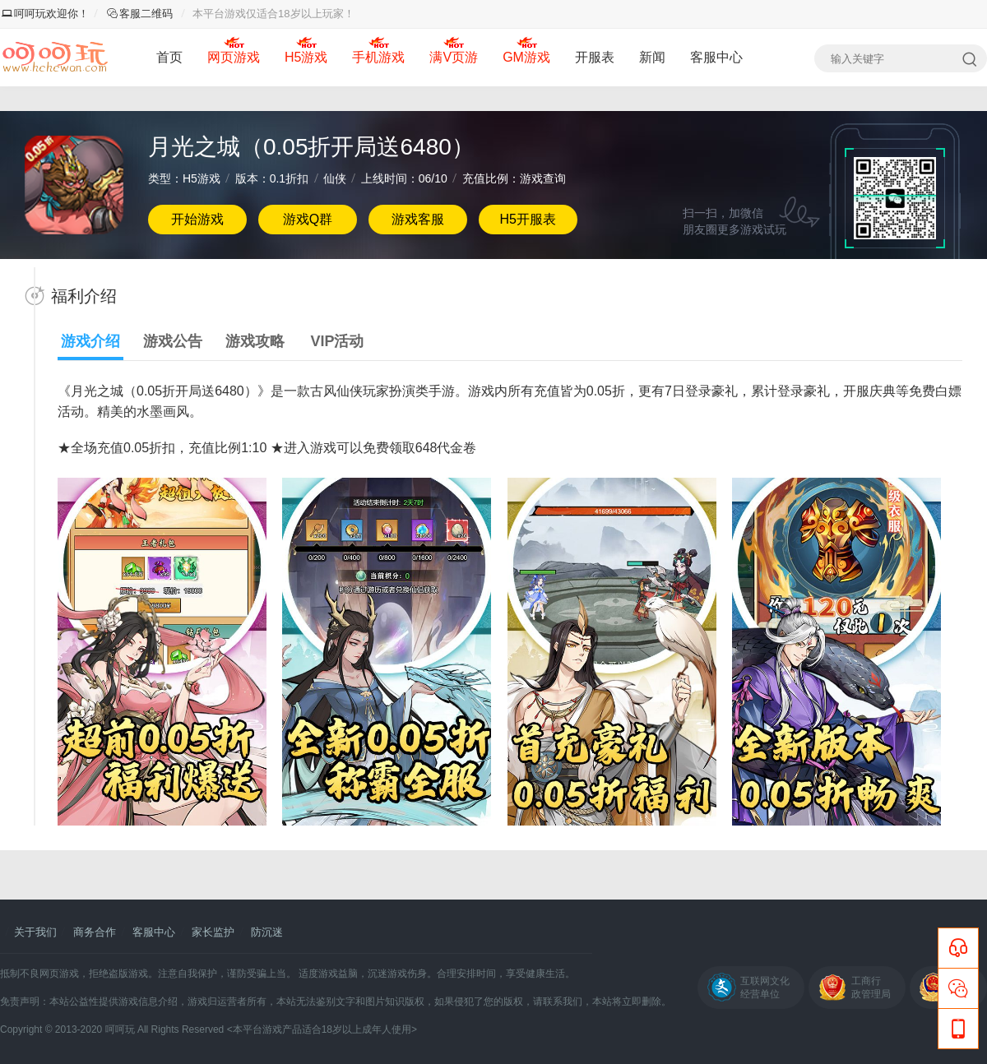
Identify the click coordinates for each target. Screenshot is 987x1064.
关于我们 (35, 932)
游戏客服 (418, 219)
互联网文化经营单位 (765, 987)
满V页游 (453, 57)
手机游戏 (378, 57)
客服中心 (716, 57)
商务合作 (94, 932)
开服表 (594, 57)
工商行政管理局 (871, 987)
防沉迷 (267, 932)
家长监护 (213, 932)
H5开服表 (527, 219)
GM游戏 (526, 57)
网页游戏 (233, 57)
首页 (169, 57)
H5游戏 (306, 57)
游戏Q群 (307, 219)
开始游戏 (197, 219)
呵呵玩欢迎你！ (45, 13)
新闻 (652, 57)
